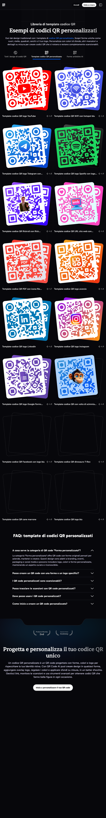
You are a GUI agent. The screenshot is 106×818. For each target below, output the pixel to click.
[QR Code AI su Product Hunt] (41, 633)
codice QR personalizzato (61, 38)
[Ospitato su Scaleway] (64, 633)
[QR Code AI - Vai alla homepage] (3, 4)
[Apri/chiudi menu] (101, 5)
